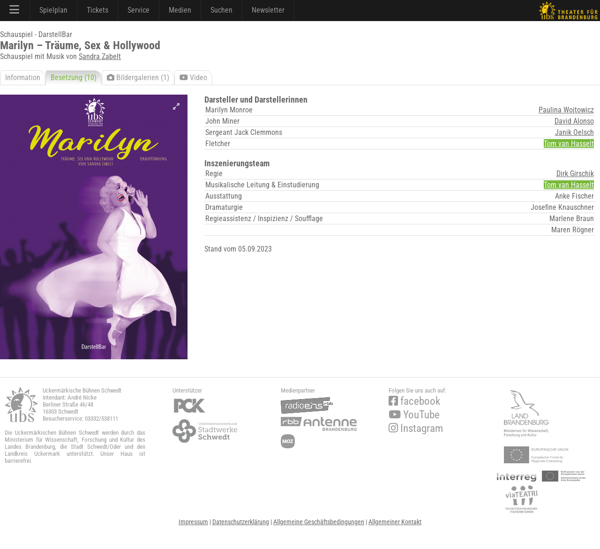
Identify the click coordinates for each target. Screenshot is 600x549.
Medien (180, 10)
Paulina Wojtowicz (566, 109)
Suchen (221, 10)
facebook (414, 401)
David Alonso (574, 121)
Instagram (416, 428)
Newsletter (268, 10)
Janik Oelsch (574, 132)
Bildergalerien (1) (138, 77)
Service (139, 10)
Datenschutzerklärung (240, 522)
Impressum (193, 522)
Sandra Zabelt (100, 56)
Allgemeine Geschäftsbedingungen (318, 522)
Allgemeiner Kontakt (394, 522)
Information (22, 77)
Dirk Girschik (575, 173)
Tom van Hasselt (569, 143)
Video (193, 77)
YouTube (414, 414)
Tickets (97, 10)
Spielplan (53, 10)
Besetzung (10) (74, 77)
